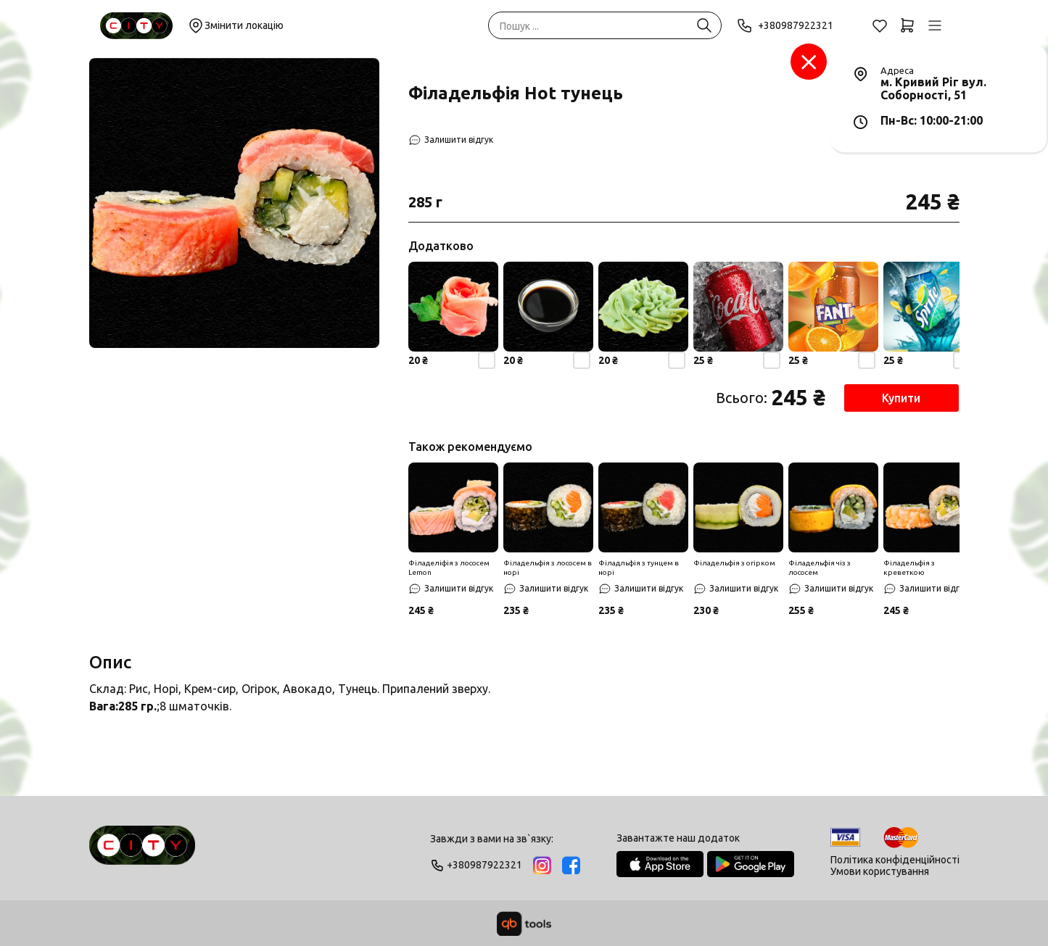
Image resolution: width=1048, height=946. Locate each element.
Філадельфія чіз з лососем (819, 567)
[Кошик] (907, 25)
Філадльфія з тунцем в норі (638, 567)
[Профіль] (935, 25)
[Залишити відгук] (450, 139)
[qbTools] (524, 923)
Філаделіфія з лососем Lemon (449, 567)
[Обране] (879, 25)
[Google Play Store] (750, 864)
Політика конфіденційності (895, 860)
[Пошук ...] (704, 25)
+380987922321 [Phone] (785, 25)
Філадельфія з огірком (734, 563)
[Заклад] (809, 61)
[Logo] (142, 852)
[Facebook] (571, 865)
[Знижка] (453, 507)
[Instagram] (542, 865)
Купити (901, 397)
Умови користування (879, 871)
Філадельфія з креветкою (909, 567)
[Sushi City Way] (136, 25)
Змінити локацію (235, 25)
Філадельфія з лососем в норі (547, 567)
